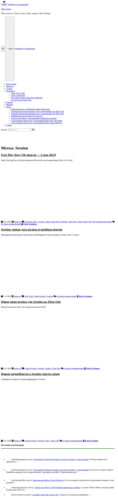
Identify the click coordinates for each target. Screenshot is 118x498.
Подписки (10, 91)
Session (41, 222)
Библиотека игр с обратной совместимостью (30, 109)
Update (48, 368)
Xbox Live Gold (18, 93)
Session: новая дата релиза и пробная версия (31, 229)
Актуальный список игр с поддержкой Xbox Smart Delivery (36, 123)
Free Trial (29, 296)
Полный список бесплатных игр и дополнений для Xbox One (37, 111)
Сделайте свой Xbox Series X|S (45, 495)
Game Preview (40, 296)
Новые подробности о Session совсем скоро (30, 374)
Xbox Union (6, 9)
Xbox (47, 441)
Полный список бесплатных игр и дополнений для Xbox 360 (37, 114)
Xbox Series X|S (84, 222)
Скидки (9, 102)
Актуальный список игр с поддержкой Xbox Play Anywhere (36, 121)
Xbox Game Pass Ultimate (56, 222)
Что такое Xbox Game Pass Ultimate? (27, 98)
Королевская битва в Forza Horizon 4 (49, 480)
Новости (10, 86)
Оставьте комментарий (11, 224)
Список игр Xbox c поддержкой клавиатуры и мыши (34, 118)
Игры (8, 107)
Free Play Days (31, 222)
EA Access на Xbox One (21, 100)
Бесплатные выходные (102, 222)
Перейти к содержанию (18, 4)
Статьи (9, 89)
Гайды (9, 125)
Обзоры (9, 105)
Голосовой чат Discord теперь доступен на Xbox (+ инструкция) (61, 459)
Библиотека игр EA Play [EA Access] (27, 116)
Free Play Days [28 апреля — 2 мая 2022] (28, 155)
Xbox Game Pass (18, 95)
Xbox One (72, 222)
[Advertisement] (59, 137)
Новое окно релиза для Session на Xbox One (31, 301)
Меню (4, 5)
